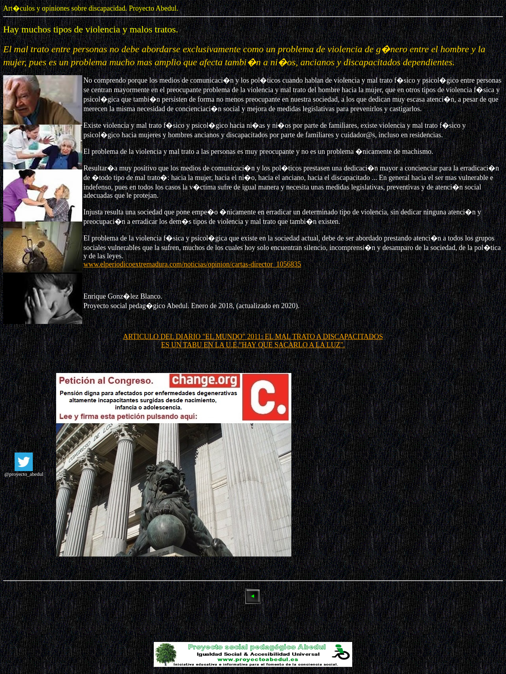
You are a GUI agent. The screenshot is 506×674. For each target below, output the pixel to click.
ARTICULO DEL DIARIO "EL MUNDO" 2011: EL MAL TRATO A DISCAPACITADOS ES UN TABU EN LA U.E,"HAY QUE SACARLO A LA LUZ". (253, 341)
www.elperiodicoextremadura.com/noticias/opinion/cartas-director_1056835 (192, 264)
